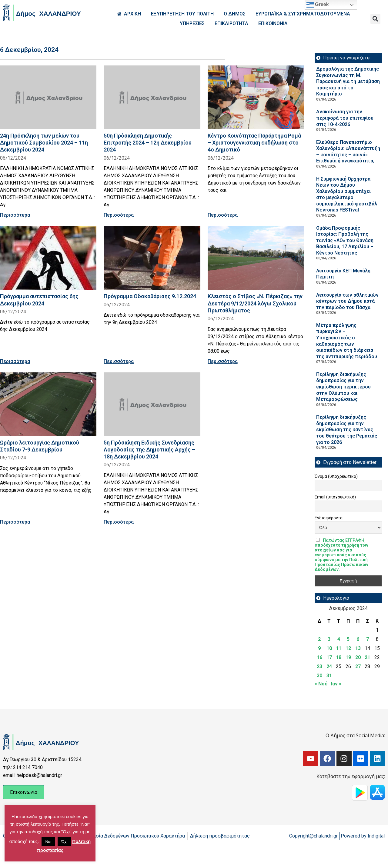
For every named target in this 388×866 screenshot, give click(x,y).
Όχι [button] (64, 841)
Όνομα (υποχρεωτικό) (336, 476)
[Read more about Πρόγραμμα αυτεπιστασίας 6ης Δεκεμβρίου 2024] (48, 258)
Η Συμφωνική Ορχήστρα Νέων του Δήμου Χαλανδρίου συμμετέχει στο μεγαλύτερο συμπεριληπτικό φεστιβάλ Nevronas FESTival (346, 194)
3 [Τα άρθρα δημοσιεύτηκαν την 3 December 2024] (329, 639)
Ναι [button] (48, 841)
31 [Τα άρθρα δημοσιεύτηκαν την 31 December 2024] (329, 675)
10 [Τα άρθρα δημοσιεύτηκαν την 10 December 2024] (329, 648)
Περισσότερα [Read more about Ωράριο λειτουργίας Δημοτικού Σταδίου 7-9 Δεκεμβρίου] (15, 522)
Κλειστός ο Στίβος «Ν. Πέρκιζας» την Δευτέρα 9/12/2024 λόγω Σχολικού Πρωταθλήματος (255, 303)
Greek (317, 4)
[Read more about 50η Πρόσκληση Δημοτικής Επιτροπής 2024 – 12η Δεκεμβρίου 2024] (152, 97)
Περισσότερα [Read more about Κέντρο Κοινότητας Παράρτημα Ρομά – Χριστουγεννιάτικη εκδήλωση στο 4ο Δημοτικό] (223, 215)
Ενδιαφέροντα (329, 517)
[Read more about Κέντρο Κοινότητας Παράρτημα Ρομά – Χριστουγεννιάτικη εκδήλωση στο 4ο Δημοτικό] (256, 97)
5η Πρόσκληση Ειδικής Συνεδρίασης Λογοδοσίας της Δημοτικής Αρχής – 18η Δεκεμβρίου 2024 (149, 449)
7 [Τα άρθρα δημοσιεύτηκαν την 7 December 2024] (367, 639)
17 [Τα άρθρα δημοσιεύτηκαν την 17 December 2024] (329, 657)
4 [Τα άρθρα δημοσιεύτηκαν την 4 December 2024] (338, 639)
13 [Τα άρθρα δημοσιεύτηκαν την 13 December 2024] (358, 648)
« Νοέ (321, 684)
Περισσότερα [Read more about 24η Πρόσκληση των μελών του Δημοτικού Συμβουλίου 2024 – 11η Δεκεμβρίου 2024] (15, 215)
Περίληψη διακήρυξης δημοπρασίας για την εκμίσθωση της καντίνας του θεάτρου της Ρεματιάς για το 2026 (346, 429)
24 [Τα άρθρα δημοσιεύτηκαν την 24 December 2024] (329, 666)
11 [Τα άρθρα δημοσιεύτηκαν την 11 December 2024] (338, 648)
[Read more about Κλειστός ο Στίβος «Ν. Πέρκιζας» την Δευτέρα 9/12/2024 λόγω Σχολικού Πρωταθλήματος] (256, 258)
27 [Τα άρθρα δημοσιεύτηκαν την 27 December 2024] (358, 666)
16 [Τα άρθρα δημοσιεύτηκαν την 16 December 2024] (319, 657)
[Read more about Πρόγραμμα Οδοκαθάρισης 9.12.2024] (152, 258)
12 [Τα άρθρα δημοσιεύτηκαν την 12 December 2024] (348, 648)
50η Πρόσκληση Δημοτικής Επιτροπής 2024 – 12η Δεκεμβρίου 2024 (148, 142)
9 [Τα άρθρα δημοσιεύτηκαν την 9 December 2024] (319, 648)
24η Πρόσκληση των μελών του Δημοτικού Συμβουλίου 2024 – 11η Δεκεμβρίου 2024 (44, 142)
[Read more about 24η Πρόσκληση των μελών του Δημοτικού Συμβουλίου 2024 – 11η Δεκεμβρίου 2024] (48, 97)
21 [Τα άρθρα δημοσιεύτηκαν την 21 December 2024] (367, 657)
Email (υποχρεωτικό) (335, 497)
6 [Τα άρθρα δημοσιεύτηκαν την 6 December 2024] (357, 639)
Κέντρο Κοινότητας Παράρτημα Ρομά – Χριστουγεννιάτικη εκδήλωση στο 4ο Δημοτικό (254, 142)
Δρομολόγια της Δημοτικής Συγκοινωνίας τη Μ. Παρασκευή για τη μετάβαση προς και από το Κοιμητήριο (348, 81)
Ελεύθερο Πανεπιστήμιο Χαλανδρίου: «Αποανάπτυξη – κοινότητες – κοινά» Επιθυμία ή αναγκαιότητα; (348, 151)
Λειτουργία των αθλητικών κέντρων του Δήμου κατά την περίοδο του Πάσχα (347, 301)
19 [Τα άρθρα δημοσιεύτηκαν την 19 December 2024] (348, 657)
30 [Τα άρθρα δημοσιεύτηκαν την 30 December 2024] (319, 675)
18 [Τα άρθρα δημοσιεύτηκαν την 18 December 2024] (338, 657)
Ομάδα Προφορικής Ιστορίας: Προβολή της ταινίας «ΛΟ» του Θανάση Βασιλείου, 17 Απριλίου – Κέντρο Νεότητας (344, 240)
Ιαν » (336, 684)
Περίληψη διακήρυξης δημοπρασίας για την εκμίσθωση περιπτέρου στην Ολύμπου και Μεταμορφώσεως (343, 386)
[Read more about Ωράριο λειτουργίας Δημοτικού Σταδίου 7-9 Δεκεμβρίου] (48, 404)
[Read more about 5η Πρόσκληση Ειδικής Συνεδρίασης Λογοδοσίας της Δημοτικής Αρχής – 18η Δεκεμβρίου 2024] (152, 404)
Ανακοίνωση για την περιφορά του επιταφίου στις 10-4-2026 (344, 118)
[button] (375, 19)
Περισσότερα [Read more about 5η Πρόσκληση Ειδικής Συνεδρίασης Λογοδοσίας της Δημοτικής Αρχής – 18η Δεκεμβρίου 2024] (119, 522)
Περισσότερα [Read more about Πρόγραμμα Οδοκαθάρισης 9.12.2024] (119, 361)
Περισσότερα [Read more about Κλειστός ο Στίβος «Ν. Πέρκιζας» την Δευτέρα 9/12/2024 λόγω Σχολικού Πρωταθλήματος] (223, 361)
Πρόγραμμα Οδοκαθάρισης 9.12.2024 (150, 296)
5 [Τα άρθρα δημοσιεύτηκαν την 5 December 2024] (348, 639)
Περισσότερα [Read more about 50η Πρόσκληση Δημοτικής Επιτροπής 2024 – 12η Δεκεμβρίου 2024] (119, 215)
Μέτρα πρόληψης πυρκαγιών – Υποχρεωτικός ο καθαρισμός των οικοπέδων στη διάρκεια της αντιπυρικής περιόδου (348, 340)
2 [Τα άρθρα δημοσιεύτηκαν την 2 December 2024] (319, 639)
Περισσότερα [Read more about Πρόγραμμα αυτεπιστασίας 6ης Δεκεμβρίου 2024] (15, 361)
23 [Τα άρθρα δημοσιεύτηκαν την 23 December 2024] (319, 666)
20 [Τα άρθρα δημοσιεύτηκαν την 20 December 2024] (358, 657)
